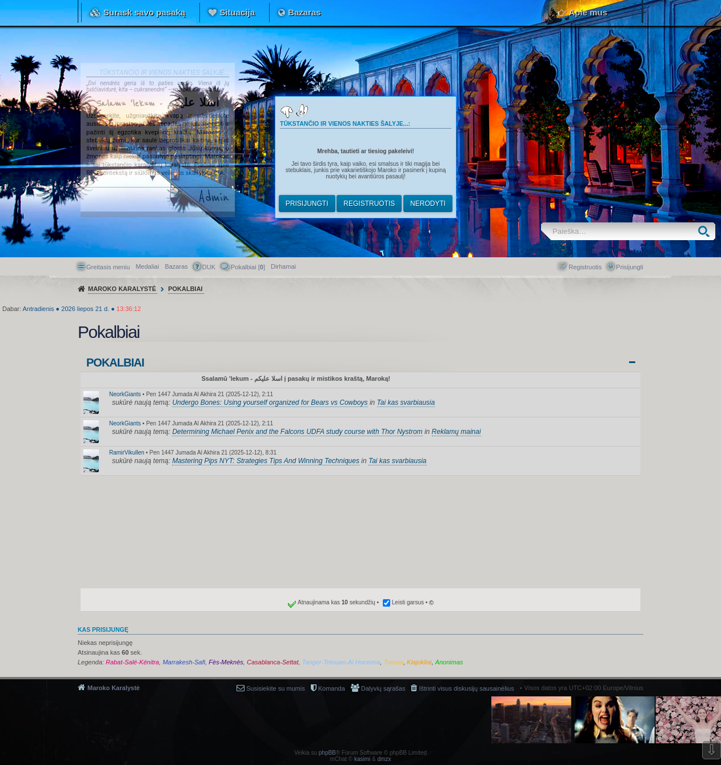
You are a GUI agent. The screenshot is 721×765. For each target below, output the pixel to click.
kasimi (362, 759)
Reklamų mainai (456, 432)
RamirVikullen (127, 452)
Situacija (237, 12)
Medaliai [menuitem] (147, 266)
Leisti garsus (408, 602)
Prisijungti (307, 204)
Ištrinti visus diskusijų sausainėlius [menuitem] (466, 688)
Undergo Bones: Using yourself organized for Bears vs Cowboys (269, 403)
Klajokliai (419, 662)
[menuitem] (283, 266)
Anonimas (449, 662)
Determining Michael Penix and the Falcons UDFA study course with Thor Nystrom (297, 432)
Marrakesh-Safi (184, 662)
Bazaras (304, 12)
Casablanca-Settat (273, 662)
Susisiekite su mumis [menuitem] (275, 688)
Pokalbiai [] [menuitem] (248, 267)
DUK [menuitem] (208, 267)
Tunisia (393, 662)
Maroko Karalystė (113, 687)
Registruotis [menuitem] (585, 267)
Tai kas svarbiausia (406, 403)
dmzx (384, 759)
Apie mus (587, 12)
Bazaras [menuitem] (176, 266)
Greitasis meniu (108, 267)
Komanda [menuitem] (331, 688)
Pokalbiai (115, 362)
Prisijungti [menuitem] (629, 267)
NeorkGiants (125, 394)
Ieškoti (706, 231)
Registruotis (369, 204)
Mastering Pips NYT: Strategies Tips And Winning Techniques (265, 461)
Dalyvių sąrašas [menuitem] (383, 688)
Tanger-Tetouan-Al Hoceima (341, 662)
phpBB (327, 753)
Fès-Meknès (226, 662)
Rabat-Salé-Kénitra (132, 662)
